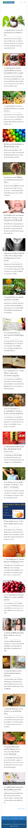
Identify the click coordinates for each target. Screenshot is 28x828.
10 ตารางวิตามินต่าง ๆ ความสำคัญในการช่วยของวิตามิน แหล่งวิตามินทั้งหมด (13, 411)
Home (4, 818)
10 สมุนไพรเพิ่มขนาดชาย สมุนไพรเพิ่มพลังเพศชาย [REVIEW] (13, 673)
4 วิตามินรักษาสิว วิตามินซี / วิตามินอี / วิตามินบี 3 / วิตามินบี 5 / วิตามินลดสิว (14, 484)
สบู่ (12, 791)
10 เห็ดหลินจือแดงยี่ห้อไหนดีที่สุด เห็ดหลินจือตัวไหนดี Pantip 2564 (14, 449)
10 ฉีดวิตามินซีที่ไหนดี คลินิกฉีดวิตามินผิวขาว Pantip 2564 (14, 635)
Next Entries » (21, 808)
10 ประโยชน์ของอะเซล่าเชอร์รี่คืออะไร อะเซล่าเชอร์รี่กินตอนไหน (14, 597)
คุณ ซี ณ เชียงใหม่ (7, 36)
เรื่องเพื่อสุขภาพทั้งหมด (18, 36)
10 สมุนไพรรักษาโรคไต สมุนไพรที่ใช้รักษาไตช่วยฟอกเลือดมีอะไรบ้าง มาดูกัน (13, 70)
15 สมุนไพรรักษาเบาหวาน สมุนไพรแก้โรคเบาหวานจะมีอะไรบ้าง (14, 108)
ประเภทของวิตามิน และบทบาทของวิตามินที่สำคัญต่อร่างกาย (14, 335)
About (8, 818)
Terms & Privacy (14, 818)
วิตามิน (13, 148)
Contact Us (21, 818)
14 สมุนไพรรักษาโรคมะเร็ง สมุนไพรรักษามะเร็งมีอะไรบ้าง (13, 32)
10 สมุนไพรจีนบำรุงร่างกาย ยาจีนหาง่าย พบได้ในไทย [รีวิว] (13, 711)
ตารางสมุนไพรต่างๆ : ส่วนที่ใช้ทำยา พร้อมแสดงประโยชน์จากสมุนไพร (13, 373)
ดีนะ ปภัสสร (6, 148)
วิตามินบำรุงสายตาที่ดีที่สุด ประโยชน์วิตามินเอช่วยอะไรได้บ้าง (13, 179)
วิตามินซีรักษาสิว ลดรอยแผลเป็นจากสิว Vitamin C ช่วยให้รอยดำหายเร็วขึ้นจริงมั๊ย (14, 217)
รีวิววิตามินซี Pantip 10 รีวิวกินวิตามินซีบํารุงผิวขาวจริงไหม (13, 523)
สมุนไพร (15, 36)
